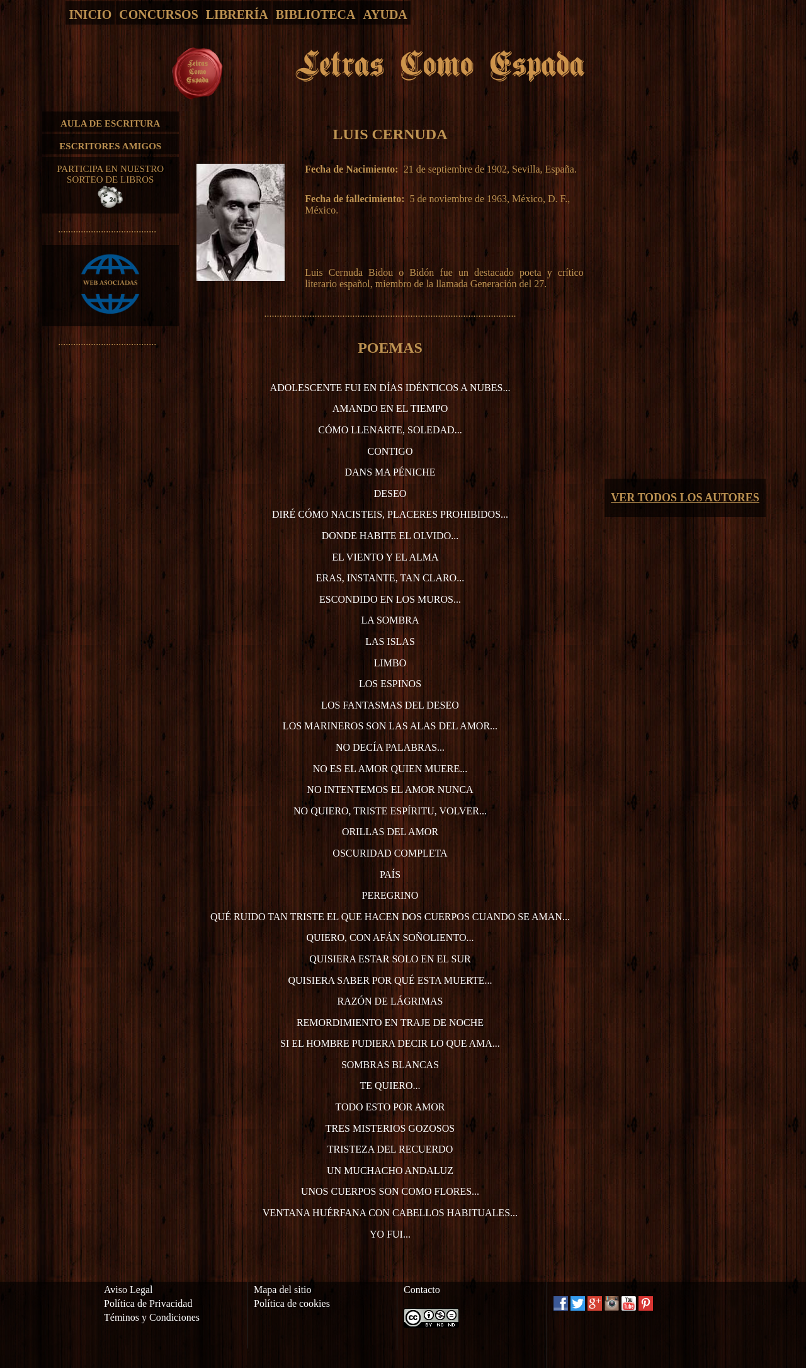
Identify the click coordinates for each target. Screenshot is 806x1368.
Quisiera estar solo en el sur (389, 959)
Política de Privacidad (148, 1303)
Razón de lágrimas (390, 1001)
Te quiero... (390, 1085)
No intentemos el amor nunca (390, 789)
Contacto (422, 1289)
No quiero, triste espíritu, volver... (390, 811)
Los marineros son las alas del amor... (390, 726)
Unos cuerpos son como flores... (390, 1191)
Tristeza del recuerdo (390, 1149)
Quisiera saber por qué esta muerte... (390, 980)
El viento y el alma (385, 557)
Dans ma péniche (389, 472)
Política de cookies (292, 1303)
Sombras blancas (390, 1064)
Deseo (390, 493)
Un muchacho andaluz (390, 1170)
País (390, 874)
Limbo (390, 663)
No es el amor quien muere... (390, 768)
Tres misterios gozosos (390, 1128)
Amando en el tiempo (390, 408)
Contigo (389, 451)
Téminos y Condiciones (152, 1317)
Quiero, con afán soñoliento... (390, 937)
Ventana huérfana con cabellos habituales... (390, 1212)
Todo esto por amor (390, 1107)
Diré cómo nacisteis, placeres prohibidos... (390, 514)
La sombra (390, 620)
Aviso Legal (128, 1289)
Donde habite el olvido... (390, 535)
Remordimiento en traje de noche (390, 1022)
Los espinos (390, 683)
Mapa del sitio (283, 1289)
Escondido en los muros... (390, 599)
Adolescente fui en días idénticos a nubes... (390, 387)
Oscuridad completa (389, 853)
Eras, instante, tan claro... (390, 578)
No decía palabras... (390, 747)
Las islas (390, 641)
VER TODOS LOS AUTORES (685, 497)
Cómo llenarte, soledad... (390, 430)
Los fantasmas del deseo (390, 705)
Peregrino (390, 895)
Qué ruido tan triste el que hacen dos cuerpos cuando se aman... (390, 916)
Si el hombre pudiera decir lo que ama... (390, 1043)
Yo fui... (390, 1234)
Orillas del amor (390, 831)
